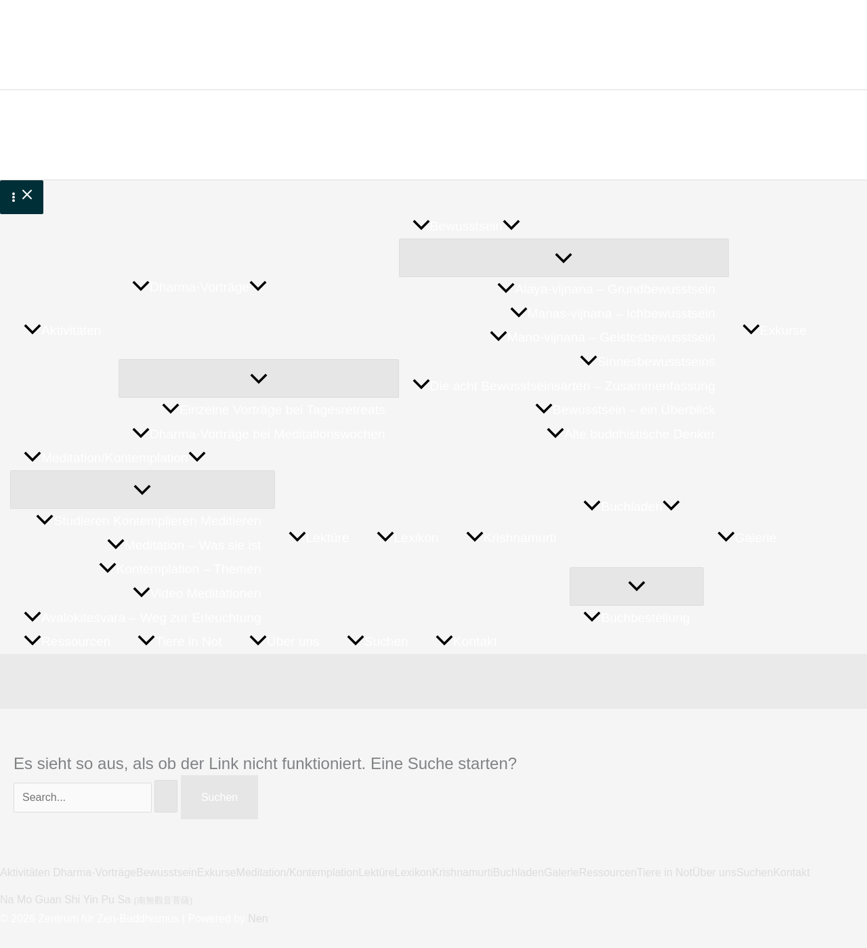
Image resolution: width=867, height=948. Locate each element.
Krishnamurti (462, 872)
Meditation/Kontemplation (297, 872)
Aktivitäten (26, 872)
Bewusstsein (166, 872)
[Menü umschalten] (259, 378)
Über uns (714, 872)
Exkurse (216, 872)
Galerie (561, 872)
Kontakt (791, 872)
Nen (258, 918)
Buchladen (519, 872)
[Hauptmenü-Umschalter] (21, 197)
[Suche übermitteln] (165, 796)
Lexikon (413, 872)
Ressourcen (608, 872)
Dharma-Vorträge (94, 872)
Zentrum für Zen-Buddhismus (222, 36)
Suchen (754, 872)
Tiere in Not (664, 872)
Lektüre (376, 872)
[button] (258, 287)
